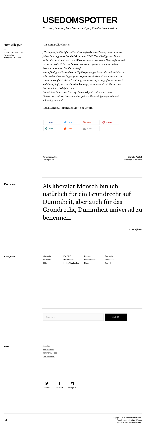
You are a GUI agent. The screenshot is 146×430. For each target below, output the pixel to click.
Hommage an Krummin (133, 158)
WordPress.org (49, 356)
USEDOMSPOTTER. (134, 418)
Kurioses (88, 256)
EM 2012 (67, 256)
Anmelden (47, 346)
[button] (52, 122)
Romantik (17, 58)
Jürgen (21, 52)
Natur (86, 263)
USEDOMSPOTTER (87, 19)
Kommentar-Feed (50, 353)
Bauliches (47, 260)
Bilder (45, 263)
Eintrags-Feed (48, 349)
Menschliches (9, 55)
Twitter (46, 388)
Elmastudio (136, 423)
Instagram (72, 388)
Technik (108, 263)
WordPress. (137, 420)
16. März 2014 (9, 52)
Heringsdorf (8, 58)
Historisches (68, 260)
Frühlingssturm (50, 158)
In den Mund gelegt (71, 263)
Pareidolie (109, 256)
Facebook (59, 388)
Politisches (109, 260)
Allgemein (47, 256)
